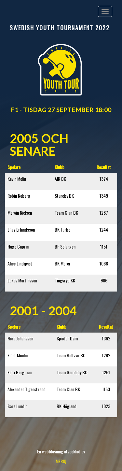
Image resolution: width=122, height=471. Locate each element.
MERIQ (61, 461)
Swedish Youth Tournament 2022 (60, 27)
